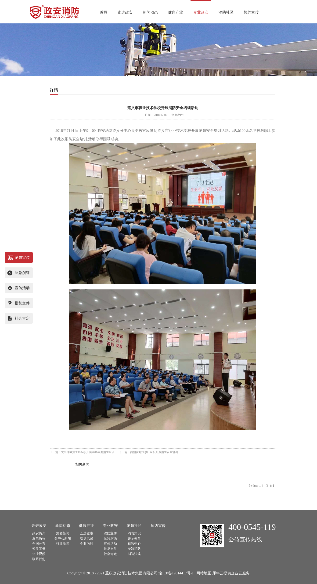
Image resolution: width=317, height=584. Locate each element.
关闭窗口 (255, 486)
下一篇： (148, 452)
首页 (103, 12)
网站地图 (203, 573)
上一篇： (82, 452)
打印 (270, 486)
